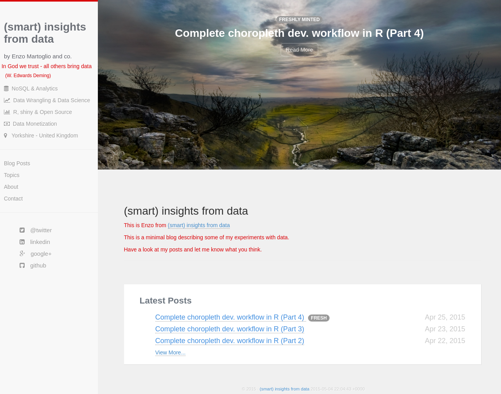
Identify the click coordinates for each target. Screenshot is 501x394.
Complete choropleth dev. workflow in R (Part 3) (230, 329)
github (29, 265)
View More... (170, 352)
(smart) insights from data (199, 225)
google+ (32, 253)
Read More (299, 50)
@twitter (32, 230)
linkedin (31, 242)
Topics (12, 175)
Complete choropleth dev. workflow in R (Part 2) (230, 341)
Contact (13, 198)
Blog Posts (17, 163)
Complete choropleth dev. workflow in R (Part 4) (230, 317)
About (11, 187)
